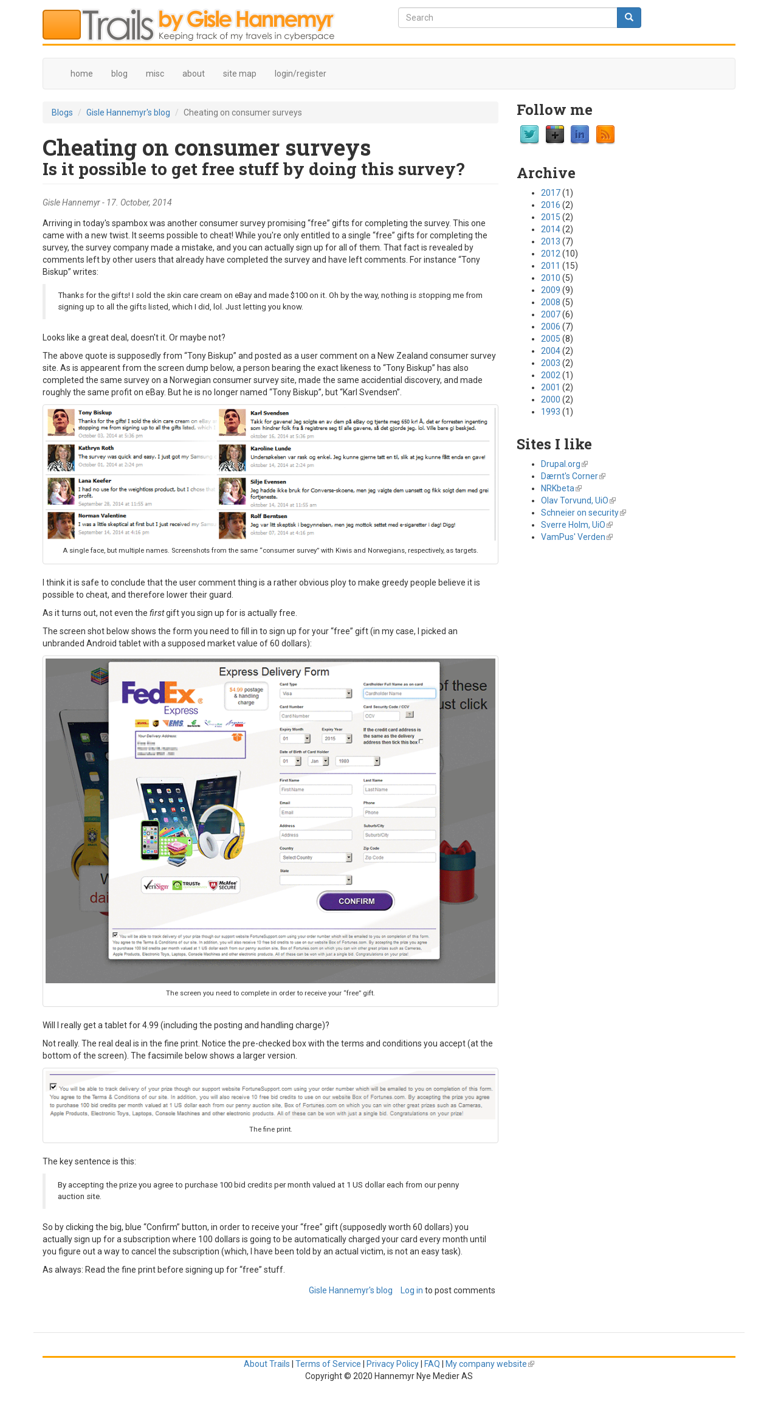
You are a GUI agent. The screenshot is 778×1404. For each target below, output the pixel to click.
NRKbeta (561, 488)
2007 (550, 314)
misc (155, 73)
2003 (550, 363)
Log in (412, 1290)
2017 (550, 193)
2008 (550, 302)
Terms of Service (328, 1364)
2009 (550, 290)
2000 (550, 399)
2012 (550, 253)
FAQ (432, 1364)
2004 (550, 351)
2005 (550, 339)
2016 (550, 205)
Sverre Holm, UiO (577, 525)
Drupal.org (564, 464)
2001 (550, 387)
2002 (550, 375)
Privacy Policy (393, 1364)
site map (239, 73)
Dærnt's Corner (573, 476)
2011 (550, 266)
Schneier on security (583, 512)
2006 (550, 326)
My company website (490, 1364)
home (82, 73)
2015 (550, 217)
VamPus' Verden (577, 537)
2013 (550, 241)
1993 (550, 412)
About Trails (267, 1364)
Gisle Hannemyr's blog (128, 112)
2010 (550, 278)
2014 (550, 229)
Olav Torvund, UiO (578, 500)
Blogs (62, 112)
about (193, 73)
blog (119, 73)
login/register (300, 73)
